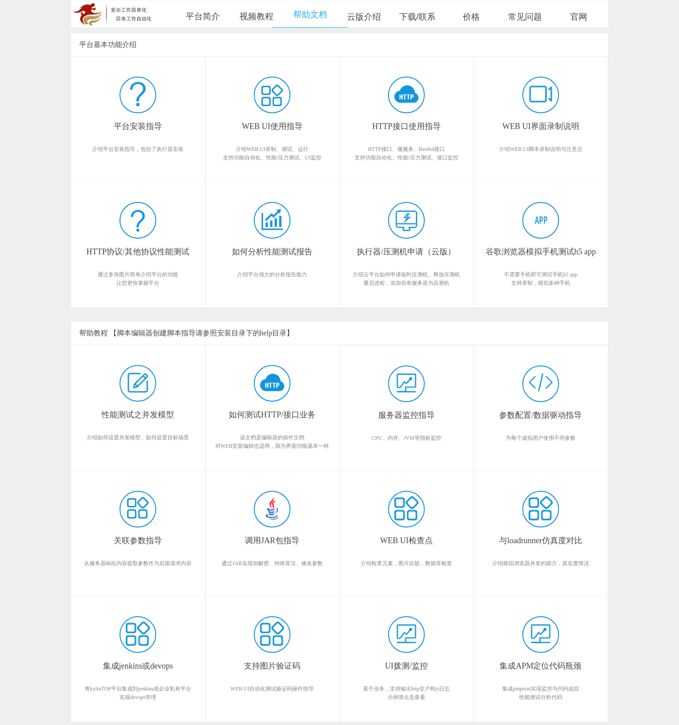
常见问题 (525, 16)
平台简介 (203, 16)
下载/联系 (417, 16)
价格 (471, 16)
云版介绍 (364, 16)
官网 (578, 16)
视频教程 (256, 16)
